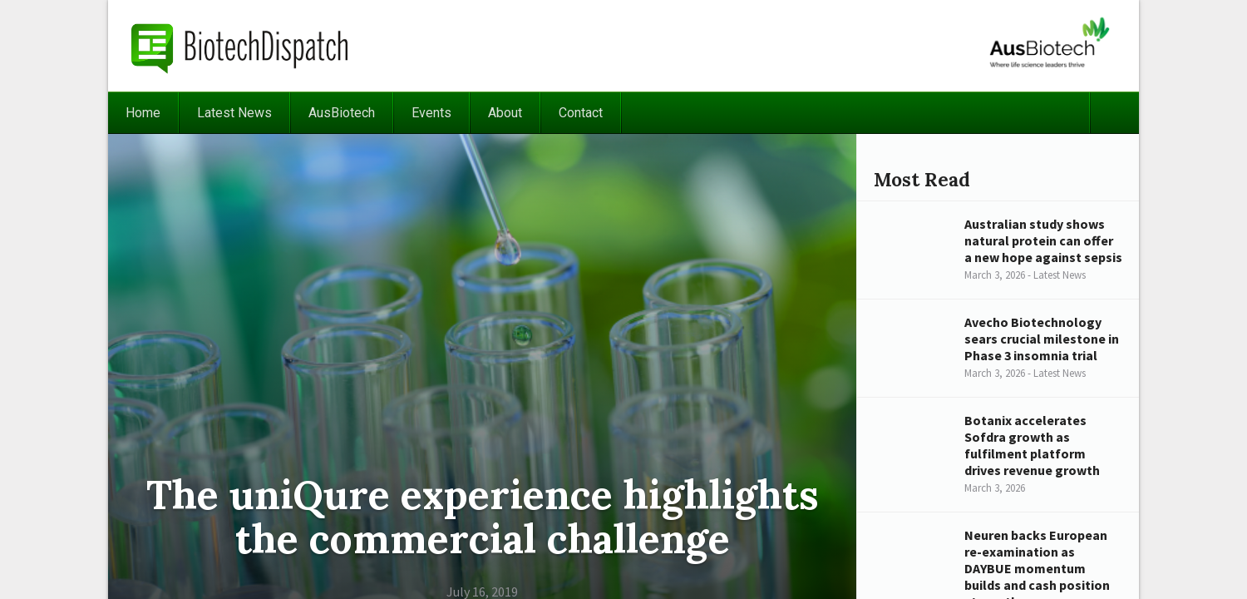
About (505, 113)
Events (431, 113)
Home (143, 113)
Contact (581, 113)
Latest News (234, 113)
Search (1114, 112)
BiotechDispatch (240, 46)
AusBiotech (341, 113)
